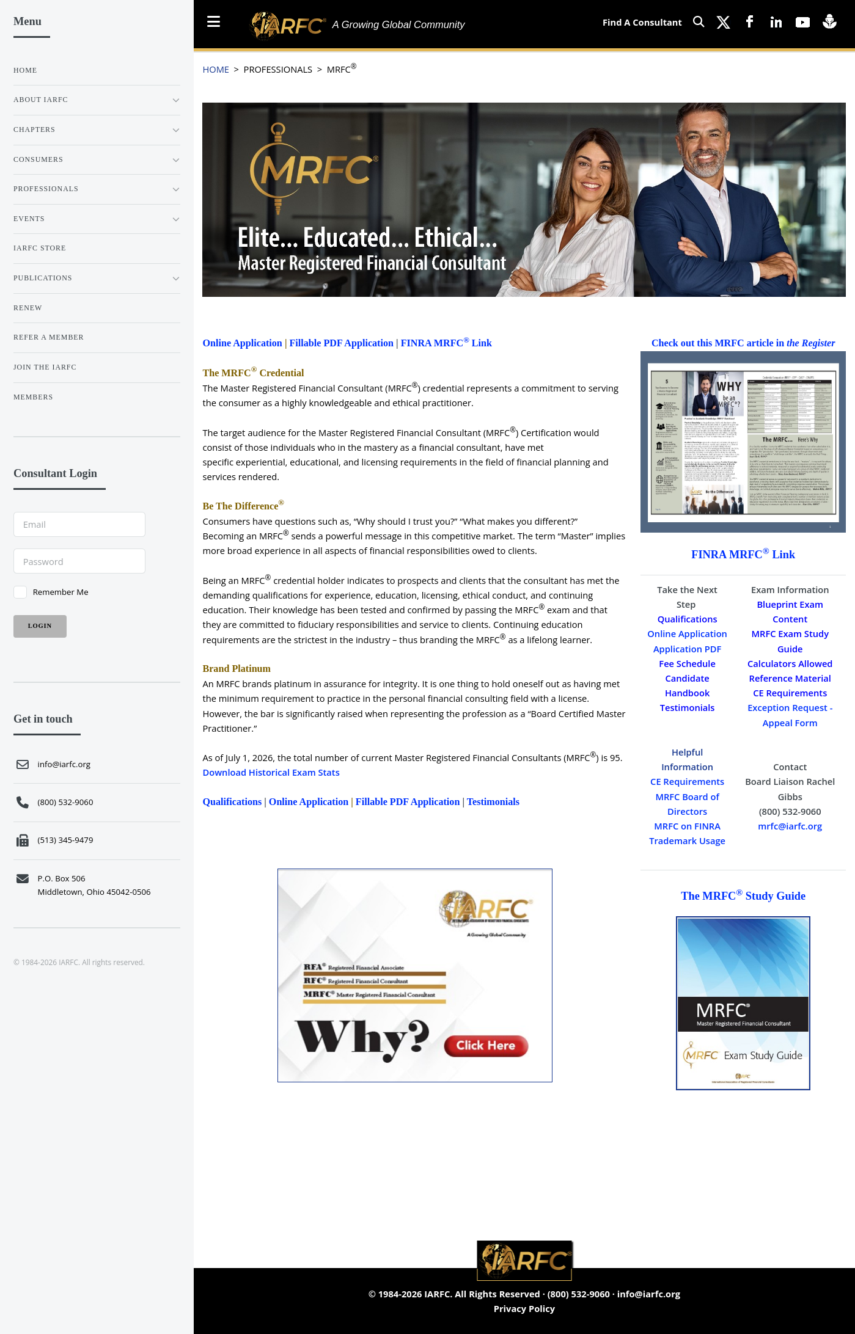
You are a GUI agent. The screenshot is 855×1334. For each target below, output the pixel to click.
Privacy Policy (524, 1308)
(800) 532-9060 (579, 1294)
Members (33, 397)
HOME (215, 69)
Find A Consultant (642, 22)
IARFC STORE (39, 248)
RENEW (27, 308)
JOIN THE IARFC (44, 367)
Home (25, 70)
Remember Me (61, 591)
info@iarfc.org (648, 1294)
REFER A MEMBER (48, 337)
